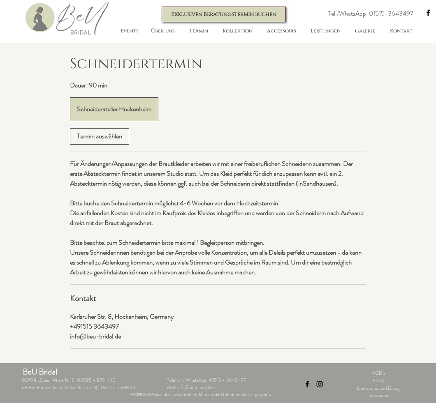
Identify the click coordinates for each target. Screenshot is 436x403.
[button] (370, 14)
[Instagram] (319, 384)
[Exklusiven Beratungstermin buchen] (224, 14)
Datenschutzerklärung (378, 388)
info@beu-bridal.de (196, 387)
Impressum (379, 395)
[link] (99, 136)
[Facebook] (428, 13)
